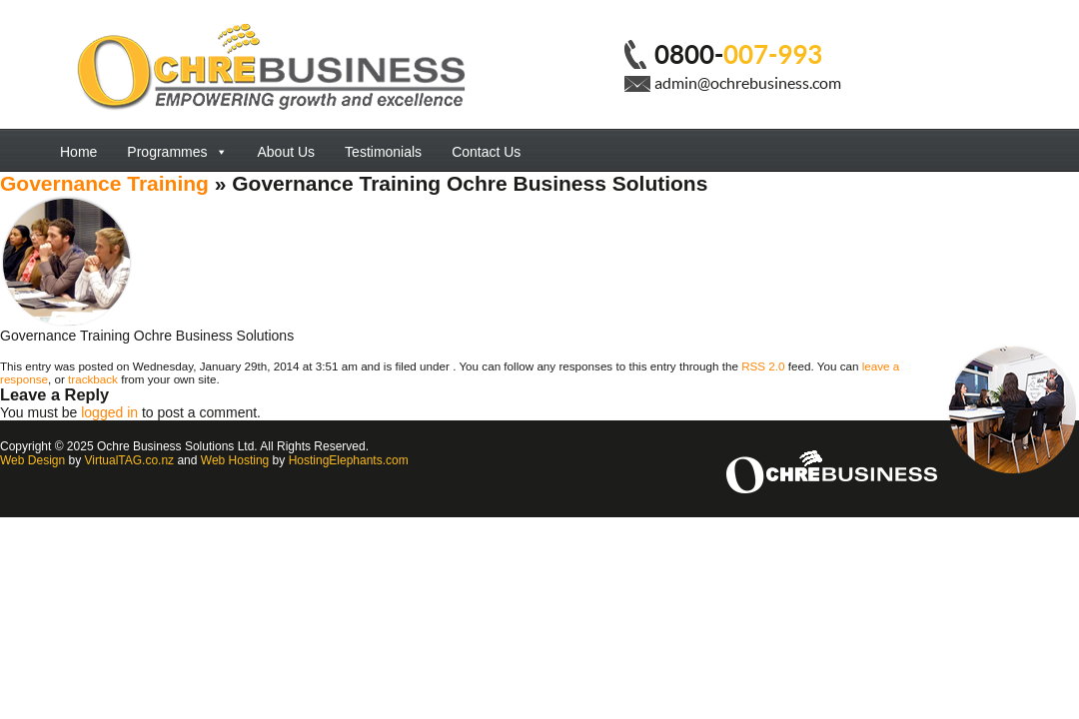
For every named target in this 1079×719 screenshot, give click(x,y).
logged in (109, 412)
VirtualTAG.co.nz (130, 460)
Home (78, 152)
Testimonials (383, 152)
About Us (287, 152)
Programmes (177, 152)
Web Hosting (235, 460)
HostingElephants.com (349, 460)
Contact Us (486, 152)
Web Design (32, 460)
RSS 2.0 (762, 366)
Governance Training (104, 183)
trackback (93, 378)
